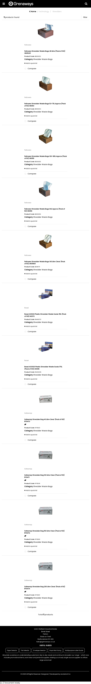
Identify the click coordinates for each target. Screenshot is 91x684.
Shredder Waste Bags (43, 59)
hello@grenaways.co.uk (45, 642)
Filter (85, 17)
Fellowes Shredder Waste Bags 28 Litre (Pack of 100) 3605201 (44, 52)
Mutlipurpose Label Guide (74, 650)
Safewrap (28, 413)
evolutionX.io (65, 674)
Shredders (57, 11)
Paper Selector (12, 650)
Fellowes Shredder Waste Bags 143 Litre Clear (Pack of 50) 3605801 (44, 263)
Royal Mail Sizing (55, 650)
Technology (43, 11)
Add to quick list (30, 63)
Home (32, 11)
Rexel (26, 308)
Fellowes (27, 45)
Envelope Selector (39, 650)
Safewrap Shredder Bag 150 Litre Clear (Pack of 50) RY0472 (44, 532)
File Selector (25, 650)
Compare (30, 69)
